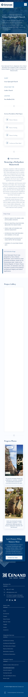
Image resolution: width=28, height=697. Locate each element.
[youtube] (15, 600)
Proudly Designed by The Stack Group (16, 692)
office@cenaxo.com (11, 592)
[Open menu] (25, 4)
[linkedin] (12, 600)
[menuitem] (14, 611)
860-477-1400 (10, 589)
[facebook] (7, 600)
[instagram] (10, 600)
